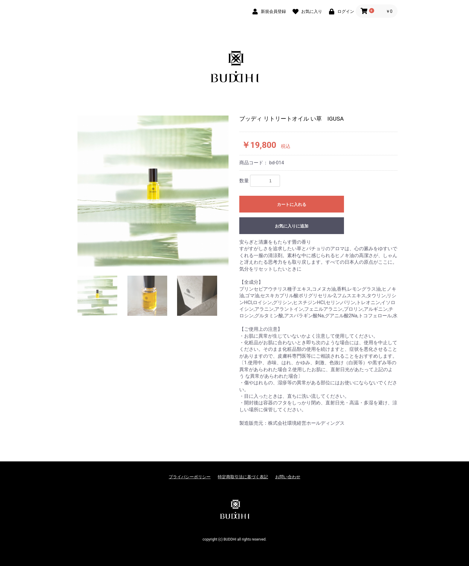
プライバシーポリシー (190, 476)
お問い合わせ (287, 476)
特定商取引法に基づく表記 (243, 476)
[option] (153, 191)
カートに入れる (291, 204)
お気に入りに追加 (291, 226)
